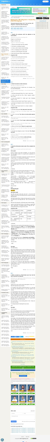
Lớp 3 (31, 4)
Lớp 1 (37, 4)
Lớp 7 (18, 4)
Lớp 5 (25, 4)
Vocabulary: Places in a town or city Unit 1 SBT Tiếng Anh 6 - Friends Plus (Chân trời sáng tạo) (22, 360)
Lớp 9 (12, 4)
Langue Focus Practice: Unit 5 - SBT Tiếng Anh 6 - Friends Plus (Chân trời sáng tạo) (23, 431)
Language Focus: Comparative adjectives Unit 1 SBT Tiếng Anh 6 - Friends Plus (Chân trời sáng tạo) (22, 346)
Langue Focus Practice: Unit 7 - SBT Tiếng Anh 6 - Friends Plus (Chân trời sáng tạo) (23, 429)
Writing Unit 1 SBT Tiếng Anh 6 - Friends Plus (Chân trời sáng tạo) (23, 20)
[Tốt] (32, 78)
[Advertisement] (43, 35)
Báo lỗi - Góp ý (23, 370)
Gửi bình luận (14, 421)
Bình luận (13, 336)
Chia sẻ (17, 336)
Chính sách (27, 436)
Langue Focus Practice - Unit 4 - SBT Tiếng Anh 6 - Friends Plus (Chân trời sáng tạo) (23, 432)
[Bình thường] (30, 78)
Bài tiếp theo (27, 339)
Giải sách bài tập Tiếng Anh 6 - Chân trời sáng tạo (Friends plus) (23, 16)
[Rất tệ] (27, 78)
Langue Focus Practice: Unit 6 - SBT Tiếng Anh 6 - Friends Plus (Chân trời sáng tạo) (23, 430)
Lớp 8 (15, 4)
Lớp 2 (34, 4)
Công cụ (40, 4)
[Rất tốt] (33, 78)
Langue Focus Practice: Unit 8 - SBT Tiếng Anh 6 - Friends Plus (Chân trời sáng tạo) (23, 428)
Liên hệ (22, 436)
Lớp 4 (28, 4)
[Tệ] (29, 78)
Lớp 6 (21, 4)
